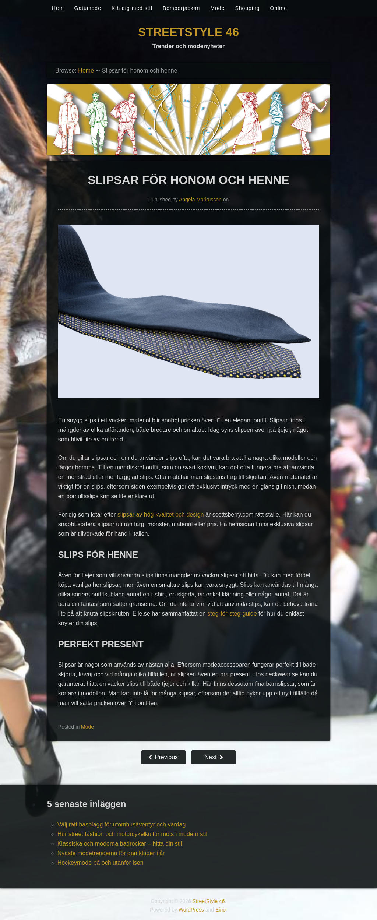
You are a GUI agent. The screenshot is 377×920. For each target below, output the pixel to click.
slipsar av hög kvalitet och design (160, 514)
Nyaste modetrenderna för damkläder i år (111, 853)
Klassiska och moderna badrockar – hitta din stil (119, 843)
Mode (217, 8)
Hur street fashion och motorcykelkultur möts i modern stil (132, 834)
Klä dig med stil (132, 8)
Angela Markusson (200, 199)
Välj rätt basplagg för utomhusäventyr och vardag (121, 824)
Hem (58, 8)
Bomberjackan (181, 8)
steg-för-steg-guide (232, 613)
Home (86, 70)
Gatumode (87, 8)
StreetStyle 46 (188, 32)
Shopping (247, 8)
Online (278, 8)
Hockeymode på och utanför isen (100, 863)
